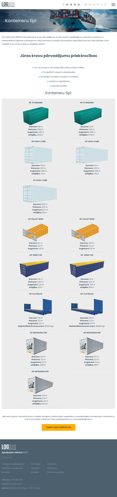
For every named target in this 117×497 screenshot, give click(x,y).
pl (105, 4)
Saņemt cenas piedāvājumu (58, 427)
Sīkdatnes (52, 468)
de (98, 4)
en (94, 4)
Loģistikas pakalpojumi (12, 468)
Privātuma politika (55, 472)
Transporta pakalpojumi (13, 464)
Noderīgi (5, 472)
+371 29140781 (17, 479)
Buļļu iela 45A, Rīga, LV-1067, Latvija (24, 488)
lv (86, 4)
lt (102, 4)
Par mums (35, 464)
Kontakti (35, 472)
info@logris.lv (16, 484)
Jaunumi (35, 468)
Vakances (52, 464)
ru (90, 4)
